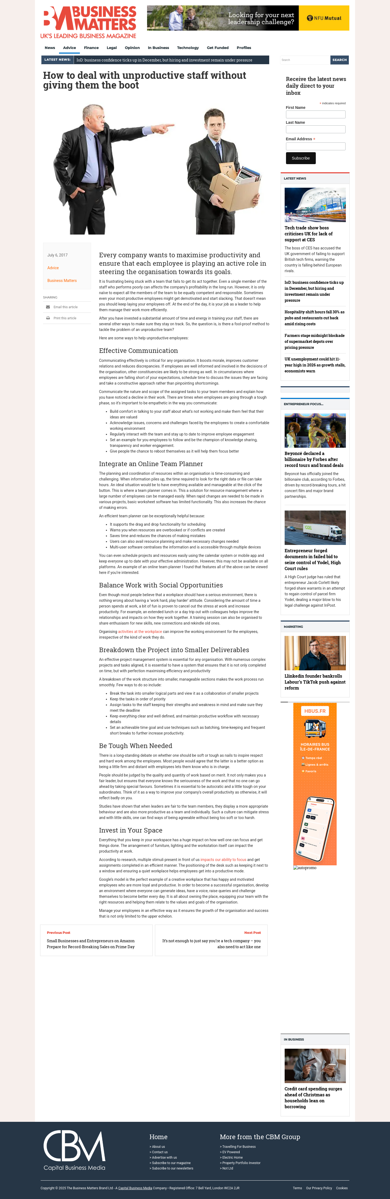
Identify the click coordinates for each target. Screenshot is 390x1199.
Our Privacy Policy (319, 1188)
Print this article (59, 318)
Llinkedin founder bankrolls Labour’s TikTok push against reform (315, 681)
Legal (112, 48)
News (50, 48)
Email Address (301, 139)
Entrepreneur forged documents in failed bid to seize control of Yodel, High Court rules (313, 559)
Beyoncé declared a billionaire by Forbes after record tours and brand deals (314, 459)
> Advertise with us (163, 1157)
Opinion (132, 48)
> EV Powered (230, 1152)
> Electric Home (231, 1157)
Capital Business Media (135, 1188)
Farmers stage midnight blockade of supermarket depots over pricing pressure (314, 341)
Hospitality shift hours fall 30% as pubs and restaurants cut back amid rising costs (314, 317)
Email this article (60, 307)
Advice (69, 48)
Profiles (244, 48)
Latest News (295, 178)
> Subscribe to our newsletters (171, 1168)
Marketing (293, 627)
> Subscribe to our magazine (170, 1163)
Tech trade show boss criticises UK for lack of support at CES (309, 233)
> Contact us (159, 1152)
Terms (297, 1188)
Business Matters (62, 280)
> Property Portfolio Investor (240, 1163)
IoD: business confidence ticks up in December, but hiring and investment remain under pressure (164, 60)
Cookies (342, 1188)
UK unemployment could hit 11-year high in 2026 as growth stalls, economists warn (315, 364)
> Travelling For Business (238, 1147)
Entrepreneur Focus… (303, 404)
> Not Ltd (226, 1168)
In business (294, 1039)
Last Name (295, 122)
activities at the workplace (140, 631)
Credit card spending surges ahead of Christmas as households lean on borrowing (313, 1097)
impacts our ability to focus (223, 859)
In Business (158, 48)
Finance (91, 48)
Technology (188, 48)
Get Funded (218, 48)
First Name (296, 107)
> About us (157, 1147)
